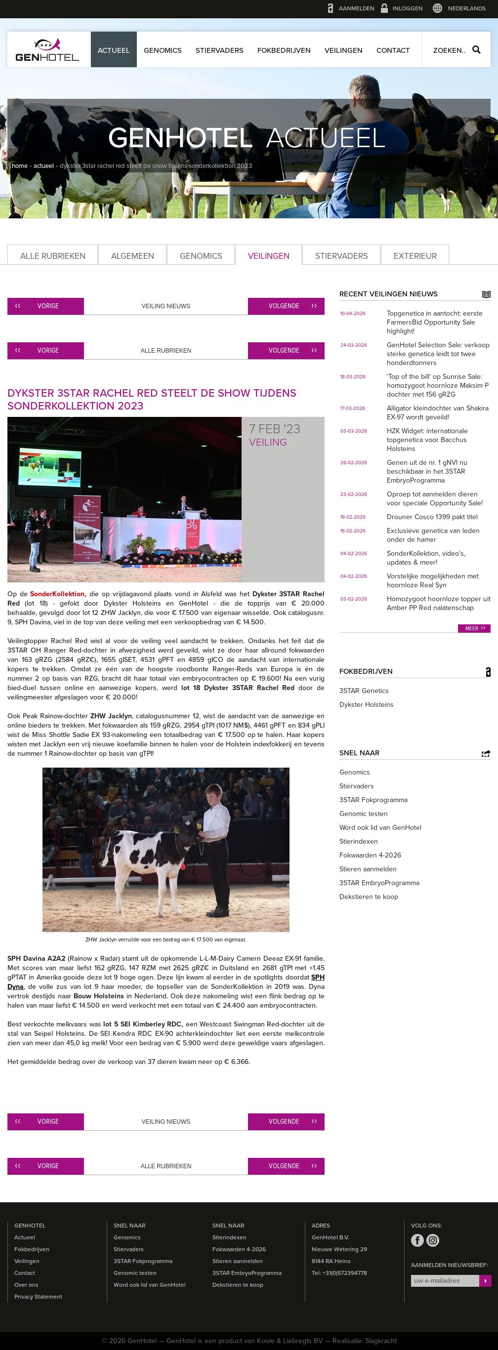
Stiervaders (220, 50)
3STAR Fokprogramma (373, 800)
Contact (393, 50)
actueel (44, 166)
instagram (432, 1240)
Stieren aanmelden (368, 869)
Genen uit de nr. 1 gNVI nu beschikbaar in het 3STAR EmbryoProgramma (427, 471)
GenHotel (47, 49)
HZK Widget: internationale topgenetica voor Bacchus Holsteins (427, 440)
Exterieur (415, 256)
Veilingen (344, 50)
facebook (417, 1240)
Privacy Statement (38, 1296)
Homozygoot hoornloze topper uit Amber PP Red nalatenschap (439, 603)
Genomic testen (363, 814)
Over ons (26, 1284)
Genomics (163, 50)
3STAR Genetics (364, 691)
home (20, 166)
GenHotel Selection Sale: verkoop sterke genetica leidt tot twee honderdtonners (438, 354)
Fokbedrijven (284, 50)
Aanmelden (356, 8)
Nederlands (467, 8)
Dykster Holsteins (366, 704)
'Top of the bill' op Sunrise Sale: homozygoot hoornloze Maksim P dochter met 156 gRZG (438, 385)
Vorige (48, 306)
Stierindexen (358, 841)
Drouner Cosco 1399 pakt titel (432, 517)
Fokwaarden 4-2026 (370, 855)
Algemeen (132, 256)
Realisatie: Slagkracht (364, 1341)
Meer (471, 629)
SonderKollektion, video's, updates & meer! (426, 558)
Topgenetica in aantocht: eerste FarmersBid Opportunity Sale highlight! (435, 322)
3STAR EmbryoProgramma (379, 883)
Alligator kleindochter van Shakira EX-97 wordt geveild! (438, 412)
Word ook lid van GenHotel (380, 827)
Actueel (114, 50)
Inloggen (408, 8)
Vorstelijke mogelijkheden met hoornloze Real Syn (433, 580)
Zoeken (476, 49)
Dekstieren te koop (368, 897)
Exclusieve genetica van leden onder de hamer (433, 535)
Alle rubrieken (52, 256)
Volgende (284, 306)
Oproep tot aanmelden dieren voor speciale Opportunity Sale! (435, 498)
